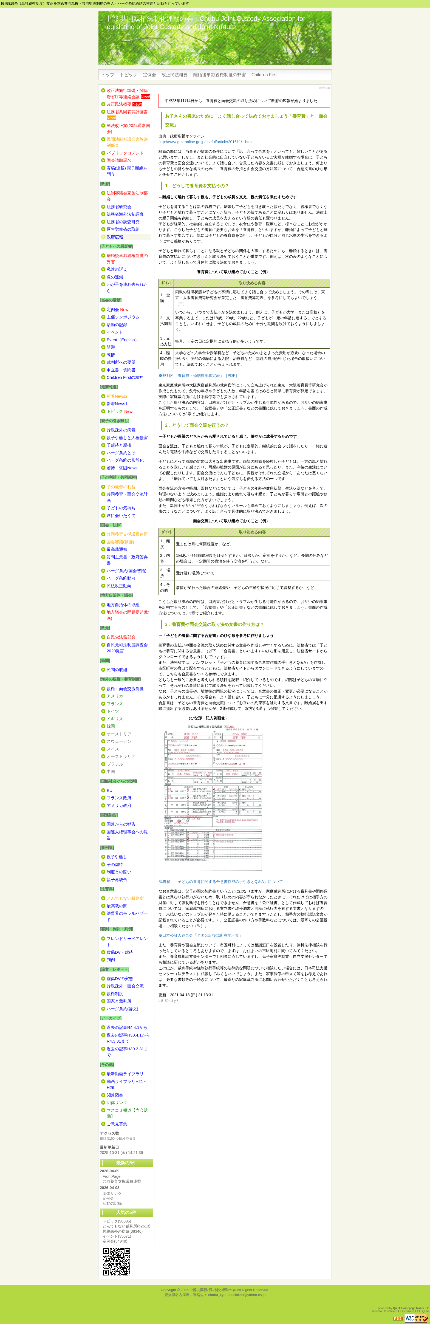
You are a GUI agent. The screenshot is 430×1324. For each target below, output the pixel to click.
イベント (117, 1236)
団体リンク (112, 1193)
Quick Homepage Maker (408, 1308)
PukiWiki (389, 1311)
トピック (128, 74)
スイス (113, 749)
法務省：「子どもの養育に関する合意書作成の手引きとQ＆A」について (221, 881)
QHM (425, 1311)
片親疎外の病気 (123, 1231)
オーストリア (119, 734)
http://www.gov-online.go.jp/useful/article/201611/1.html (205, 142)
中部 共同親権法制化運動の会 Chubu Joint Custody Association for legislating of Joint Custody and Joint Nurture (205, 22)
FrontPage (111, 1176)
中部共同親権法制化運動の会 (212, 1290)
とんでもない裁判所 (126, 1226)
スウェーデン (119, 741)
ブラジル (115, 764)
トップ (107, 74)
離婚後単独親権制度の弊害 (219, 74)
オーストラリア (121, 756)
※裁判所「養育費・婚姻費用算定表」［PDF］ (199, 375)
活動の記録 (112, 1203)
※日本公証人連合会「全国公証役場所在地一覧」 (201, 935)
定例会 (149, 74)
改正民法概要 (175, 74)
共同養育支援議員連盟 (122, 1181)
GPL (418, 1311)
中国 (111, 771)
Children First (264, 74)
